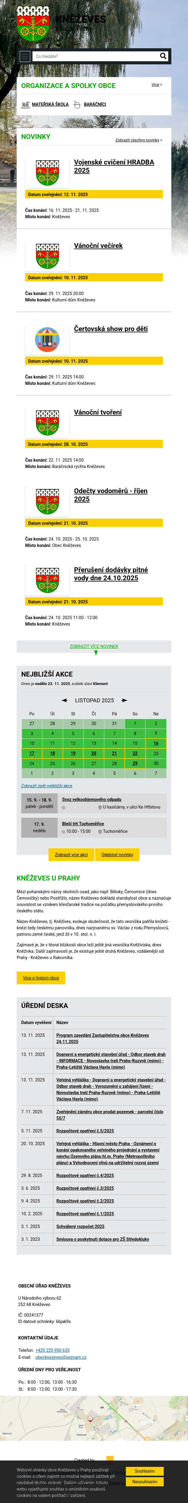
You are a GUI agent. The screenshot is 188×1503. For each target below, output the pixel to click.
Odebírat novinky (117, 854)
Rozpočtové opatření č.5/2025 (85, 1130)
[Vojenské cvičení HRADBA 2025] (47, 173)
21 (114, 753)
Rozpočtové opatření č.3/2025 (85, 1188)
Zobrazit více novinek (94, 646)
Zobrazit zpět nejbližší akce (46, 785)
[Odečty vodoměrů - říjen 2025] (47, 502)
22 (135, 753)
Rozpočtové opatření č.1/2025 (85, 1213)
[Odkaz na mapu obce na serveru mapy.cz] (94, 1418)
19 (73, 753)
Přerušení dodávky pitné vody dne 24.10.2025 (111, 574)
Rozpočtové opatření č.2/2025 (85, 1201)
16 (155, 743)
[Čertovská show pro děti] (47, 340)
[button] (163, 56)
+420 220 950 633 (52, 1350)
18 (52, 753)
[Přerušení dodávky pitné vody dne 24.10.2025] (47, 580)
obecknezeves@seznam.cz (60, 1357)
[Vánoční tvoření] (47, 423)
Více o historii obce (41, 977)
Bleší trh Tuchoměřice (83, 823)
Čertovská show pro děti (111, 329)
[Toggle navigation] (25, 56)
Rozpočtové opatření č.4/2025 (85, 1175)
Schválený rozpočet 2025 (80, 1226)
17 (31, 753)
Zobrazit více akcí (71, 854)
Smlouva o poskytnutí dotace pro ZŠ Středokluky (102, 1239)
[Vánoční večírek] (47, 256)
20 (93, 753)
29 (135, 763)
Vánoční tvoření (98, 412)
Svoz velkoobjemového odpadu (91, 799)
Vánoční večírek (98, 245)
